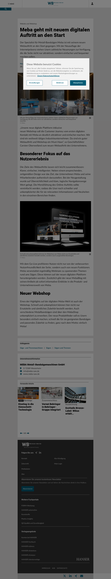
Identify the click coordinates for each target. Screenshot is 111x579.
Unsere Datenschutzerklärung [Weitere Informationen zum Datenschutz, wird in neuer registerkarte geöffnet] (48, 76)
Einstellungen (34, 83)
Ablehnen (60, 83)
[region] (56, 74)
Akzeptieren (78, 83)
